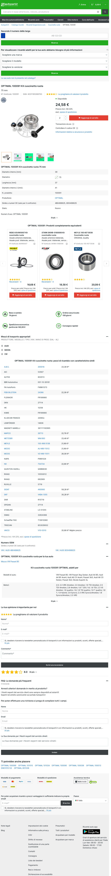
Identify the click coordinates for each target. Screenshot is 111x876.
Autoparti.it (5, 25)
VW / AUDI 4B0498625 (11, 547)
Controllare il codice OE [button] (67, 128)
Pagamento (33, 862)
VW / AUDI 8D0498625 (65, 547)
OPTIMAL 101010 (25, 762)
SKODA (7, 346)
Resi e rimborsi (34, 867)
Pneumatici (49, 20)
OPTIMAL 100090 (59, 762)
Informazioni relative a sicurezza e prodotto (74, 132)
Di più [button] (7, 639)
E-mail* (4, 626)
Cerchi (60, 20)
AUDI (6, 342)
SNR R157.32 (6, 764)
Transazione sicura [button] (65, 124)
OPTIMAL (59, 198)
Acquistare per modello (65, 832)
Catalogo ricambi (18, 25)
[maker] (54, 54)
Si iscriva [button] (66, 799)
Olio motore (72, 20)
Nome (3, 703)
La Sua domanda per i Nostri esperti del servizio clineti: (24, 732)
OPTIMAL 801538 (21, 764)
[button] (98, 11)
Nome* (4, 616)
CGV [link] (30, 832)
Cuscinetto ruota (54, 25)
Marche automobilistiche (13, 20)
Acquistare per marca (65, 837)
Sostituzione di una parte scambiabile (38, 842)
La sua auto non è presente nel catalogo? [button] (18, 78)
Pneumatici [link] (60, 823)
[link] (98, 4)
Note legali (5, 823)
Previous (2, 259)
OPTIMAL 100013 (93, 762)
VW (5, 350)
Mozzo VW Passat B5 (10, 558)
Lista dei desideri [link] (35, 858)
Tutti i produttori (62, 828)
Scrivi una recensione (54, 661)
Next (106, 259)
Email (3, 713)
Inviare (54, 749)
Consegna (32, 853)
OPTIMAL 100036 (76, 762)
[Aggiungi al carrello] (22, 291)
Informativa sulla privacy (38, 828)
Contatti (31, 849)
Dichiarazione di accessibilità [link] (40, 872)
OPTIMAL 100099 (8, 762)
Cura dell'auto (88, 20)
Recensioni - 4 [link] (15, 278)
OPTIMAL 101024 (42, 762)
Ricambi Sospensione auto (35, 25)
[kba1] (56, 35)
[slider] (6, 611)
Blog (3, 828)
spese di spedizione (68, 112)
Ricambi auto (34, 20)
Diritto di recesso (35, 837)
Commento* (6, 645)
